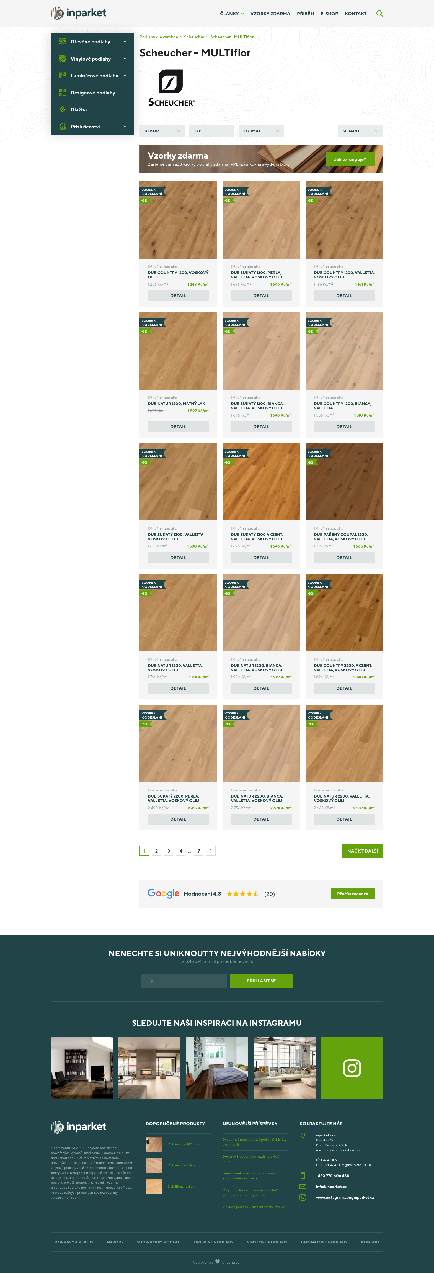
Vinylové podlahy (94, 58)
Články (229, 13)
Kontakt (355, 13)
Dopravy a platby (74, 1242)
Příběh (305, 13)
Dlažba (73, 109)
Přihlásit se (261, 980)
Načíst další (362, 851)
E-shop (329, 13)
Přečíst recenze (352, 893)
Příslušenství (94, 126)
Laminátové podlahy (94, 75)
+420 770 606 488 (332, 1175)
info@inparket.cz (331, 1186)
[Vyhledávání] (379, 13)
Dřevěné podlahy (94, 41)
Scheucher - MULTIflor (232, 36)
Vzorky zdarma (270, 13)
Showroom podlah (159, 1242)
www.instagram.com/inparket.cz (345, 1197)
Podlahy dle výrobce (159, 36)
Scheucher (194, 36)
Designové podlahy (87, 92)
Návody (115, 1242)
